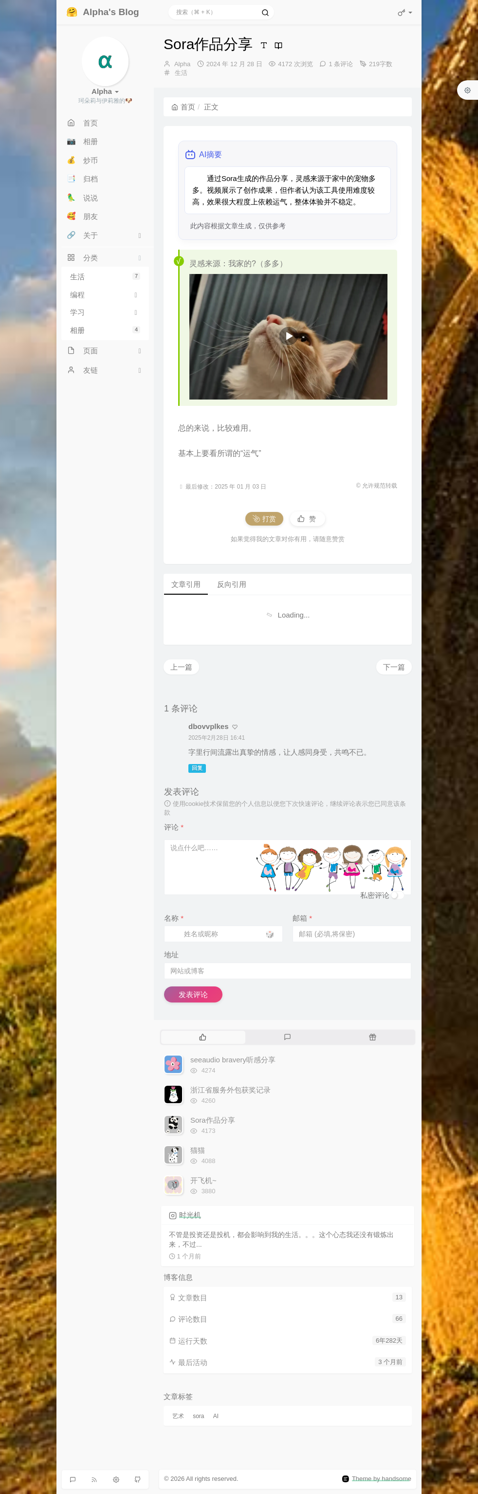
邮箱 (302, 918)
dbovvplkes (208, 726)
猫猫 (197, 1150)
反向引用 (231, 584)
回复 (197, 768)
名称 (174, 918)
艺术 (178, 1416)
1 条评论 (341, 64)
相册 (105, 330)
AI (216, 1416)
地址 (171, 954)
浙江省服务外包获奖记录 (230, 1090)
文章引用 (186, 584)
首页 (183, 107)
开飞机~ (203, 1180)
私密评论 (374, 895)
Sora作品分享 (212, 1120)
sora (198, 1416)
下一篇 (394, 667)
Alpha (182, 64)
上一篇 (181, 667)
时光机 (190, 1215)
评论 (174, 827)
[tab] (202, 1037)
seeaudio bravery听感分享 (233, 1060)
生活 (105, 277)
